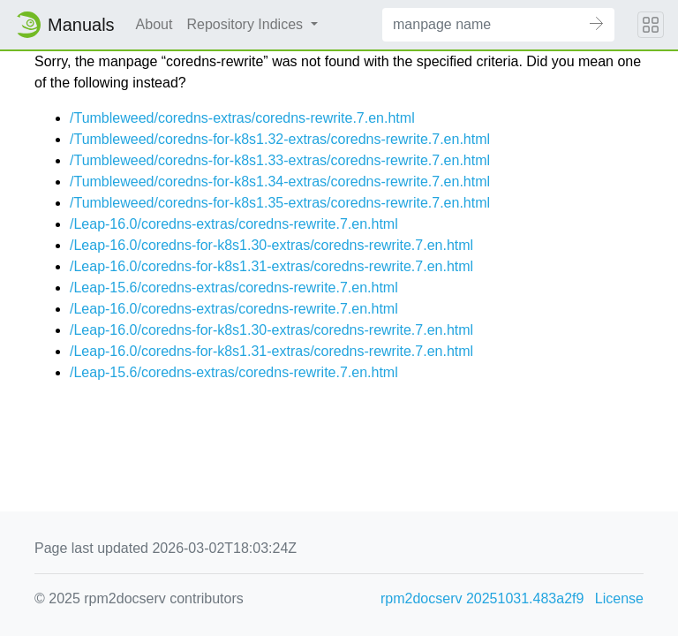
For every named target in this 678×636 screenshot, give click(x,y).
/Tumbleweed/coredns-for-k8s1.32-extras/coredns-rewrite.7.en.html (280, 139)
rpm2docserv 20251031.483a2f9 (482, 598)
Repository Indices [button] (246, 24)
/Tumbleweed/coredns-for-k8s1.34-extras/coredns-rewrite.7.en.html (280, 181)
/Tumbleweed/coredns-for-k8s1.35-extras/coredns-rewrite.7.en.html (280, 202)
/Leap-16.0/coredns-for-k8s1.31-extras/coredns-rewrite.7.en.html (271, 266)
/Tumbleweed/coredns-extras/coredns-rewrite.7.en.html (242, 117)
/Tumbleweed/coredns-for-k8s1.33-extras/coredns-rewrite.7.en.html (280, 160)
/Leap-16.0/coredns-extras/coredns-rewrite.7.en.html (234, 223)
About (154, 24)
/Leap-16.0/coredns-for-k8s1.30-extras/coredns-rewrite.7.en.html (271, 245)
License (619, 598)
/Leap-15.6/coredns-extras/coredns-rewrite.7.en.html (234, 287)
